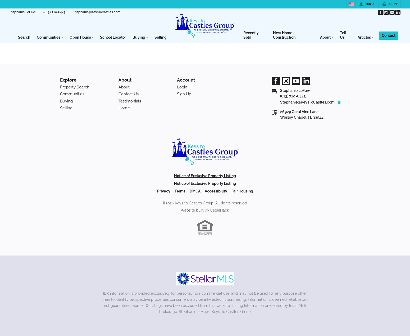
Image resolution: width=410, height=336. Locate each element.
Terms (180, 191)
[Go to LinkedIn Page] (397, 12)
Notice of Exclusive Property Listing (205, 176)
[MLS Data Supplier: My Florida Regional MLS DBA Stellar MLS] (205, 278)
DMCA (195, 191)
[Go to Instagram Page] (386, 12)
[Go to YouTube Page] (392, 12)
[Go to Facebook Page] (380, 12)
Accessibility (216, 191)
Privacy (163, 191)
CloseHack (219, 210)
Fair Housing (242, 191)
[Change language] (351, 4)
